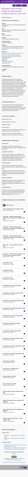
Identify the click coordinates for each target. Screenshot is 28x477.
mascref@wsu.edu (6, 63)
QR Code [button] (24, 5)
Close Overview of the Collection (19, 20)
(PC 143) (4, 184)
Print (14, 5)
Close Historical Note (12, 76)
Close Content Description (15, 102)
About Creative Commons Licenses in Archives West (14, 462)
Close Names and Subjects (16, 429)
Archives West (8, 2)
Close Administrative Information (19, 140)
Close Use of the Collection (16, 116)
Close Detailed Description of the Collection (3, 202)
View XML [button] (19, 5)
